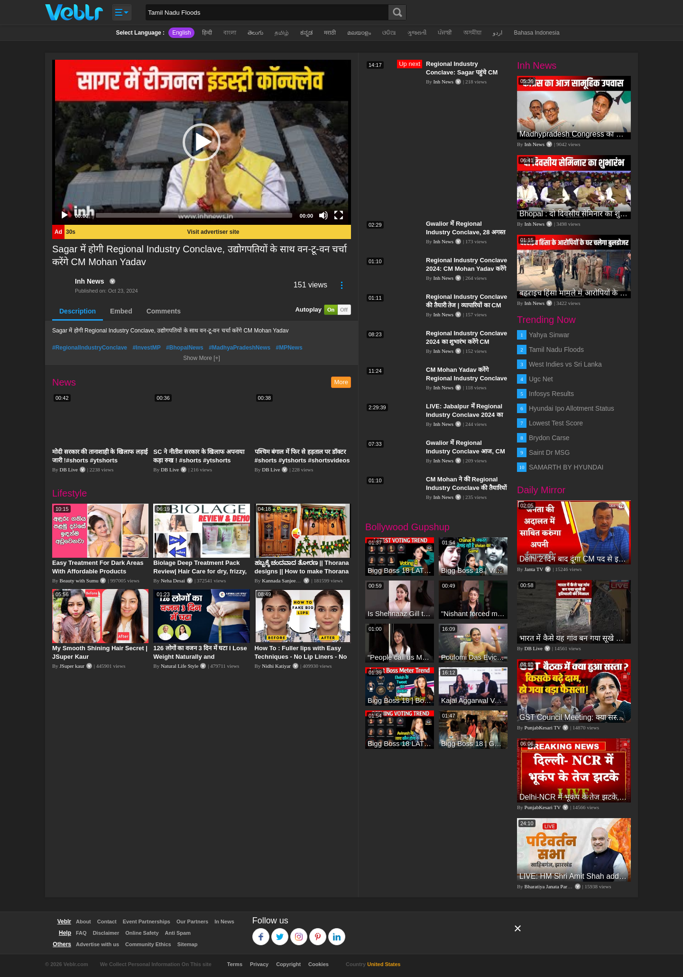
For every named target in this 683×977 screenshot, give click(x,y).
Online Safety (141, 933)
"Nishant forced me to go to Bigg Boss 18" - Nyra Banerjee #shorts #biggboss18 (473, 613)
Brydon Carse (549, 438)
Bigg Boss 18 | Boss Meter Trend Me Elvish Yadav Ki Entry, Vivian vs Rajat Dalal (400, 700)
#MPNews (289, 347)
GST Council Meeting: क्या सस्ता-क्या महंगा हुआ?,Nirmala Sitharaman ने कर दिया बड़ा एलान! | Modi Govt (573, 717)
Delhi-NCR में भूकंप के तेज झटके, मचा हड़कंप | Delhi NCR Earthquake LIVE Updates (573, 797)
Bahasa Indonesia (536, 32)
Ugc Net (541, 379)
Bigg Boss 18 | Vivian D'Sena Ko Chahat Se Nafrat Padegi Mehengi (473, 570)
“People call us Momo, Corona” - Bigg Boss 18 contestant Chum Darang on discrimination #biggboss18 (400, 657)
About (83, 921)
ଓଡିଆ (389, 32)
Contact (107, 921)
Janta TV (534, 569)
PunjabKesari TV (543, 727)
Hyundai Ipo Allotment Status (571, 408)
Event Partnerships (146, 921)
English (181, 32)
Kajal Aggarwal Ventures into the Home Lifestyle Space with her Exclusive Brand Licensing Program (473, 700)
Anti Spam (178, 933)
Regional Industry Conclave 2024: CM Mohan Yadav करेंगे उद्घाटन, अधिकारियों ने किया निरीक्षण (466, 269)
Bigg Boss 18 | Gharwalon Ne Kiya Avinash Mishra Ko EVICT (473, 743)
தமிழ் (282, 32)
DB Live (69, 469)
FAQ (81, 933)
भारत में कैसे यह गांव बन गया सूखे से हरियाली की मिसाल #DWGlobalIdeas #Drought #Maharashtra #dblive (573, 638)
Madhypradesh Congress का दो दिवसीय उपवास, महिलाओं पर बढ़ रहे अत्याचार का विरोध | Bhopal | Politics (573, 134)
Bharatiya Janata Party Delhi (554, 886)
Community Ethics (148, 944)
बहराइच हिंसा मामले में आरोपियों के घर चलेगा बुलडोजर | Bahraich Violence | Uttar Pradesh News (573, 293)
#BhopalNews (184, 347)
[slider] (194, 215)
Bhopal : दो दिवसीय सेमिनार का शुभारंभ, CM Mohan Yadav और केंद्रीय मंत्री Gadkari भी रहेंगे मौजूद (573, 214)
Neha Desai (173, 580)
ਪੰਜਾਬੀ (445, 32)
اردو (497, 32)
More (341, 382)
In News (224, 921)
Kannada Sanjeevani (283, 580)
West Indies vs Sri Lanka (565, 364)
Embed (121, 311)
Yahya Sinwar (549, 335)
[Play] (64, 215)
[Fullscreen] (338, 215)
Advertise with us (97, 944)
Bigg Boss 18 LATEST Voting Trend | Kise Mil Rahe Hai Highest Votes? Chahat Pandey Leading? (400, 570)
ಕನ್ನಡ (306, 32)
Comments (164, 311)
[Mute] (323, 215)
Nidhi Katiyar (276, 666)
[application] (201, 142)
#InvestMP (146, 347)
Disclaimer (106, 933)
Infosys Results (551, 393)
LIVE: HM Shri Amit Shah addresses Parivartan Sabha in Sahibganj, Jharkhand (573, 876)
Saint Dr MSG (549, 452)
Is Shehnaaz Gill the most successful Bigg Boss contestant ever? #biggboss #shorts (400, 613)
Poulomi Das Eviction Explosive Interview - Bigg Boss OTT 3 (473, 657)
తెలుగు (255, 32)
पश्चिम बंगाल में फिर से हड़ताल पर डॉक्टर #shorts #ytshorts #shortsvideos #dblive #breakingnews (302, 460)
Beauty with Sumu (79, 580)
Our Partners (192, 921)
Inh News (89, 281)
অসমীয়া (472, 32)
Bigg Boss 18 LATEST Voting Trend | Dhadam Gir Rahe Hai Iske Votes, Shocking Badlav (400, 743)
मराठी (330, 32)
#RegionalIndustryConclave (89, 347)
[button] (202, 142)
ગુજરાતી (416, 32)
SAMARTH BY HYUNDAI (566, 467)
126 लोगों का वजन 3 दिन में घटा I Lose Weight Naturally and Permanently (200, 657)
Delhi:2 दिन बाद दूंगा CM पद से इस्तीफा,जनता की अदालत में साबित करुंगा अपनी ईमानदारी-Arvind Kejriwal (573, 559)
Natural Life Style (179, 666)
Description (77, 311)
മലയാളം (359, 32)
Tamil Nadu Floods (556, 349)
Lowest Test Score (556, 423)
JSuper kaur (72, 666)
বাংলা (229, 32)
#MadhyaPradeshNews (239, 347)
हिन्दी (207, 32)
